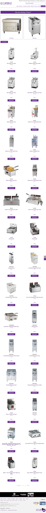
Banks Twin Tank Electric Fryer (35, 180)
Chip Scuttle (11, 238)
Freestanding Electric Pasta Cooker (11, 355)
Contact (38, 6)
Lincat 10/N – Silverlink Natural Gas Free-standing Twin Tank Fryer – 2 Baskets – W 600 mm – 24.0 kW (11, 444)
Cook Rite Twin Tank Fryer (11, 297)
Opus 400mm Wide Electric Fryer (34, 472)
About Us (20, 6)
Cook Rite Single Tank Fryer (34, 268)
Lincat (5, 500)
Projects (32, 6)
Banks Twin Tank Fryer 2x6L (11, 209)
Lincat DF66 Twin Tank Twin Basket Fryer (34, 443)
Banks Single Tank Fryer (11, 180)
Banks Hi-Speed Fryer (35, 151)
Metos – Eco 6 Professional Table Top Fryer (11, 473)
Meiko (10, 500)
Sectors (28, 6)
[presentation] (2, 507)
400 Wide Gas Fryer (11, 63)
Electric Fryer (35, 326)
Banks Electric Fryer (11, 121)
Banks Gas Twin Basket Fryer (34, 121)
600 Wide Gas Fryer (11, 92)
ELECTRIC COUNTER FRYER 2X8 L (11, 326)
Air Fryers (11, 38)
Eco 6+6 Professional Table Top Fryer (34, 297)
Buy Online (43, 6)
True (18, 500)
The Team (25, 6)
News (36, 6)
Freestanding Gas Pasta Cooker (35, 385)
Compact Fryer (11, 268)
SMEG (16, 500)
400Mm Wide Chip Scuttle (35, 63)
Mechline (7, 500)
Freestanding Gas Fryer (34, 355)
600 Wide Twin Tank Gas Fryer (35, 92)
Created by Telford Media (12, 510)
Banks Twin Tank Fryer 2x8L (34, 209)
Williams (24, 500)
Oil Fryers (34, 38)
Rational (13, 500)
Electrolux (2, 500)
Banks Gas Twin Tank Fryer (11, 151)
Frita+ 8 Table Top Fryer (11, 414)
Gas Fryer (34, 414)
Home (17, 6)
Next (28, 485)
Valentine (21, 500)
